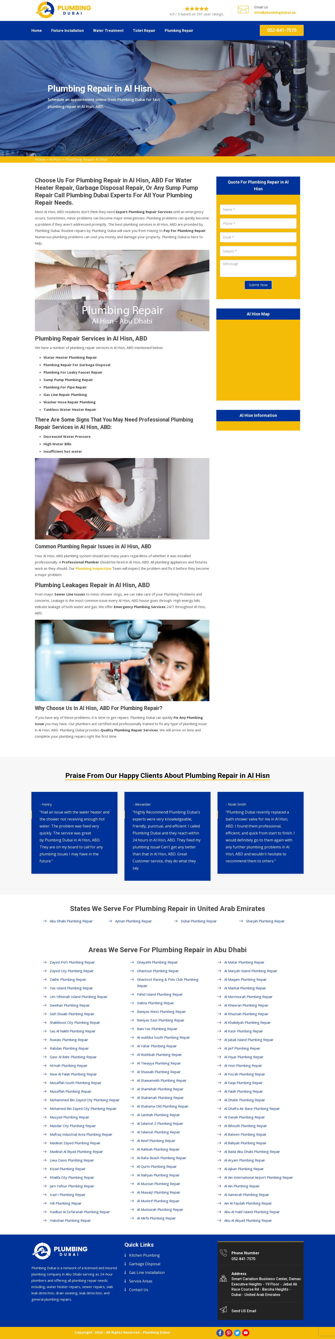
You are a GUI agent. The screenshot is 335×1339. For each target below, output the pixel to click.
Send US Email (243, 1311)
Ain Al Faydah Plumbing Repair (248, 1203)
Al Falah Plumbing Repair (243, 1091)
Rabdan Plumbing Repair (69, 1048)
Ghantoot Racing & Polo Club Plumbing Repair (167, 982)
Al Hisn (55, 159)
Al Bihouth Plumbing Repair (245, 1125)
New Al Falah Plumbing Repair (73, 1074)
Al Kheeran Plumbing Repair (246, 1005)
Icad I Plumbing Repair (68, 1194)
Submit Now (258, 285)
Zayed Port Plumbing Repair (72, 962)
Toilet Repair (144, 30)
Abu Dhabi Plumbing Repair (71, 921)
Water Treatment (108, 30)
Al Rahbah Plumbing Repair (158, 1149)
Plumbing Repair (179, 30)
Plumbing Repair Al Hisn (86, 159)
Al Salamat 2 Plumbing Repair (160, 1123)
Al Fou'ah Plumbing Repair (244, 1074)
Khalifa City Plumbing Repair (72, 1177)
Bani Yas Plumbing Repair (157, 1028)
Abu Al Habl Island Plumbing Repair (252, 1211)
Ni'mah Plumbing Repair (68, 1065)
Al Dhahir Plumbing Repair (244, 1100)
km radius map (258, 359)
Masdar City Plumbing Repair (73, 1125)
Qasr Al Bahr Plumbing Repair (73, 1056)
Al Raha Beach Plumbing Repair (161, 1157)
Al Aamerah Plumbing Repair (246, 1194)
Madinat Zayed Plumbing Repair (75, 1143)
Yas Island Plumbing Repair (71, 988)
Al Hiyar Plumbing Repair (244, 1056)
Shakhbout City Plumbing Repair (75, 1022)
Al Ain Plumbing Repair (242, 1186)
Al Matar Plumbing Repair (244, 962)
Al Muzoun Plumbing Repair (158, 1183)
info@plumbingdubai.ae (275, 12)
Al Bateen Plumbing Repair (245, 1134)
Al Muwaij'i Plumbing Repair (158, 1192)
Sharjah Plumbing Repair (265, 921)
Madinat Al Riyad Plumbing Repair (76, 1151)
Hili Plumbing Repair (66, 1203)
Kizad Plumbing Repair (68, 1168)
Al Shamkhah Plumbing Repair (160, 1089)
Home (36, 30)
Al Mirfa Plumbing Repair (156, 1218)
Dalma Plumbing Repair (155, 1003)
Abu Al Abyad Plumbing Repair (248, 1220)
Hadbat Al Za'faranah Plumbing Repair (80, 1211)
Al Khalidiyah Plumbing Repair (247, 1022)
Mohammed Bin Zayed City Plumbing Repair (85, 1100)
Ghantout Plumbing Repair (158, 970)
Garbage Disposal (144, 1263)
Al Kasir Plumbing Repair (243, 1031)
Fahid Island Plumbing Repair (160, 994)
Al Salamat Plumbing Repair (158, 1132)
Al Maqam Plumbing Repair (245, 979)
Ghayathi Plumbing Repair (157, 962)
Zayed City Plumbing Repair (72, 970)
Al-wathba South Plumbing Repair (163, 1037)
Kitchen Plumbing (144, 1255)
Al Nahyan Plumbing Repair (158, 1175)
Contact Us (138, 1289)
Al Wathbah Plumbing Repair (159, 1054)
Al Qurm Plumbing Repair (157, 1166)
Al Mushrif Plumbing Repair (158, 1200)
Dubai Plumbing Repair (199, 921)
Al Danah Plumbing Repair (244, 1117)
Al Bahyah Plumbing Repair (245, 1143)
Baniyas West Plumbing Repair (161, 1011)
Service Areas (140, 1281)
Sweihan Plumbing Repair (70, 1005)
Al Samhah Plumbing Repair (158, 1114)
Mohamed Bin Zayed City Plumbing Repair (83, 1108)
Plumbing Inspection (93, 568)
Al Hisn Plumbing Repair (243, 1065)
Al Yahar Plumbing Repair (157, 1046)
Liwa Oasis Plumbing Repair (72, 1160)
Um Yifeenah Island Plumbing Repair (78, 996)
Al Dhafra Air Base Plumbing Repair (252, 1108)
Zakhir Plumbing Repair (68, 979)
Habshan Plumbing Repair (70, 1220)
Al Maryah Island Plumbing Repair (250, 970)
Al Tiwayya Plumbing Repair (159, 1063)
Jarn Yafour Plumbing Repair (72, 1186)
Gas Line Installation (147, 1272)
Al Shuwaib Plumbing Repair (159, 1071)
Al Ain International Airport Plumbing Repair (258, 1177)
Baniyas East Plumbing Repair (160, 1020)
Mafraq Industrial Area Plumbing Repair (81, 1134)
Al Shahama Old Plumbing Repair (162, 1106)
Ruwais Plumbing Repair (69, 1039)
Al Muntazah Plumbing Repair (160, 1209)
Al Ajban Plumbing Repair (244, 1168)
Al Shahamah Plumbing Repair (160, 1097)
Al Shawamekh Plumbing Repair (162, 1080)
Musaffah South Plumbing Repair (75, 1082)
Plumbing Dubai (156, 1332)
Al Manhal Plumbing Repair (245, 988)
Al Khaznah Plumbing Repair (246, 1013)
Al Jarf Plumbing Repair (242, 1048)
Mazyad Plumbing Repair (69, 1117)
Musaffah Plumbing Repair (70, 1091)
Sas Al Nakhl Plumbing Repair (73, 1031)
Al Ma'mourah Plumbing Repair (248, 996)
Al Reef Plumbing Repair (156, 1140)
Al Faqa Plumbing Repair (243, 1082)
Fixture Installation (67, 30)
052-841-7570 (281, 30)
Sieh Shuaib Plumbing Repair (72, 1013)
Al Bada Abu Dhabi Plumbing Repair (252, 1151)
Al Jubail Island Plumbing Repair (249, 1039)
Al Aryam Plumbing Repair (244, 1160)
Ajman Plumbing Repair (133, 921)
